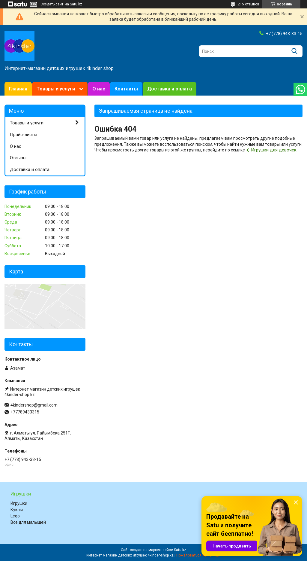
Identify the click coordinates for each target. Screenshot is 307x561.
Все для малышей (28, 522)
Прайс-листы (23, 134)
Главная (18, 89)
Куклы (16, 509)
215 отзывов (248, 4)
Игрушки (18, 503)
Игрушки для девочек (274, 150)
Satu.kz (180, 550)
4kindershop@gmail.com (34, 405)
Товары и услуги (56, 89)
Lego (15, 516)
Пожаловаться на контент (198, 555)
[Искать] (294, 51)
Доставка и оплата (169, 89)
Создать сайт (51, 4)
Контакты (126, 89)
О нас (98, 89)
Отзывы (18, 157)
